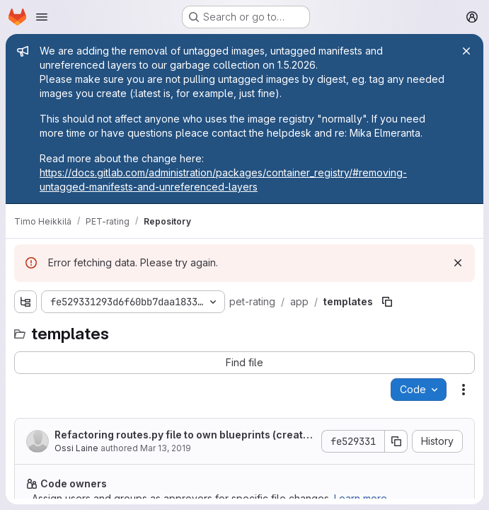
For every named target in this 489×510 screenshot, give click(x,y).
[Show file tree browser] (25, 301)
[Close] (466, 51)
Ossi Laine (76, 448)
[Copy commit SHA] (396, 441)
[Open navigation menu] (41, 17)
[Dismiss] (457, 262)
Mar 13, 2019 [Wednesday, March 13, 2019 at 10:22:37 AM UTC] (165, 448)
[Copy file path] (387, 301)
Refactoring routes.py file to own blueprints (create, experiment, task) (183, 435)
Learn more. (361, 498)
